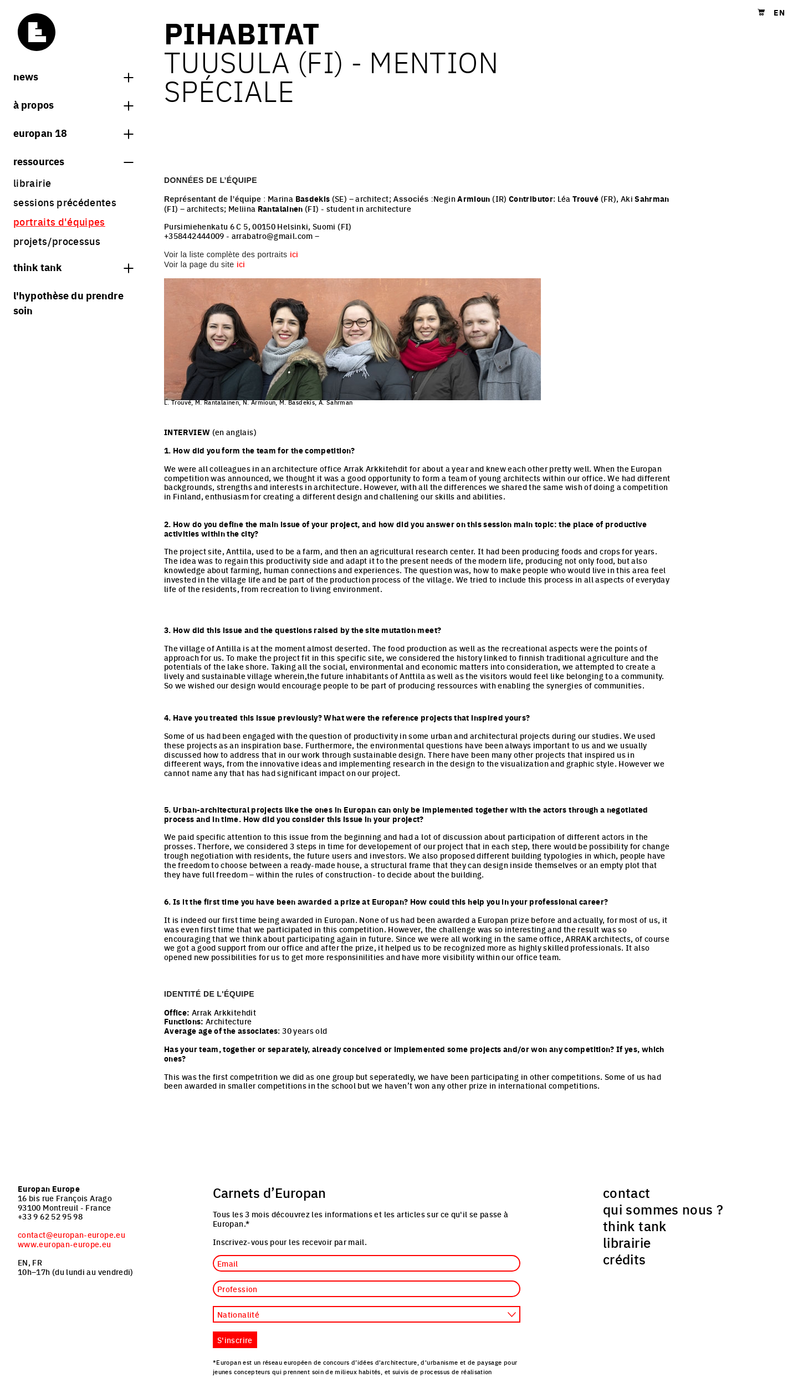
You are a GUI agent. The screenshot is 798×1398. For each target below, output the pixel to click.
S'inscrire (235, 1339)
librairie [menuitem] (32, 183)
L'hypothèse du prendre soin (68, 302)
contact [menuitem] (627, 1192)
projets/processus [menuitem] (56, 241)
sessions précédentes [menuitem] (64, 202)
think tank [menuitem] (635, 1225)
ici (294, 253)
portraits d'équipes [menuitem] (59, 221)
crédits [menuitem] (624, 1258)
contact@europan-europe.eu (71, 1234)
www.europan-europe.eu (64, 1243)
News (73, 76)
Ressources (73, 161)
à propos (73, 104)
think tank (73, 266)
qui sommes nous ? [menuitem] (663, 1209)
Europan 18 (73, 132)
